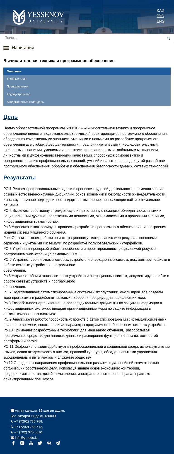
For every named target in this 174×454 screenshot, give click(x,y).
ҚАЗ (160, 10)
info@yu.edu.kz (25, 438)
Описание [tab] (14, 71)
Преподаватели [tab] (17, 86)
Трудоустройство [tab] (18, 94)
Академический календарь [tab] (25, 102)
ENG (161, 21)
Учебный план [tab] (17, 78)
